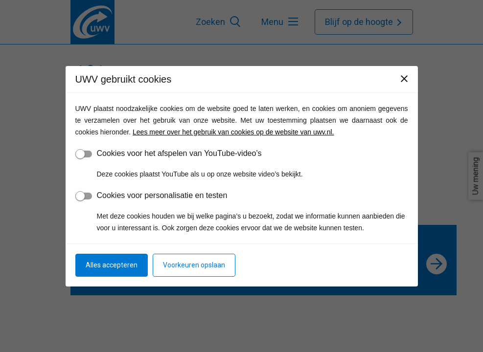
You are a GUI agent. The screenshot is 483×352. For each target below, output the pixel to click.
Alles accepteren (112, 265)
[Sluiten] (404, 78)
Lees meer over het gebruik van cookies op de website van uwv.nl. (233, 132)
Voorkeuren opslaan (194, 265)
